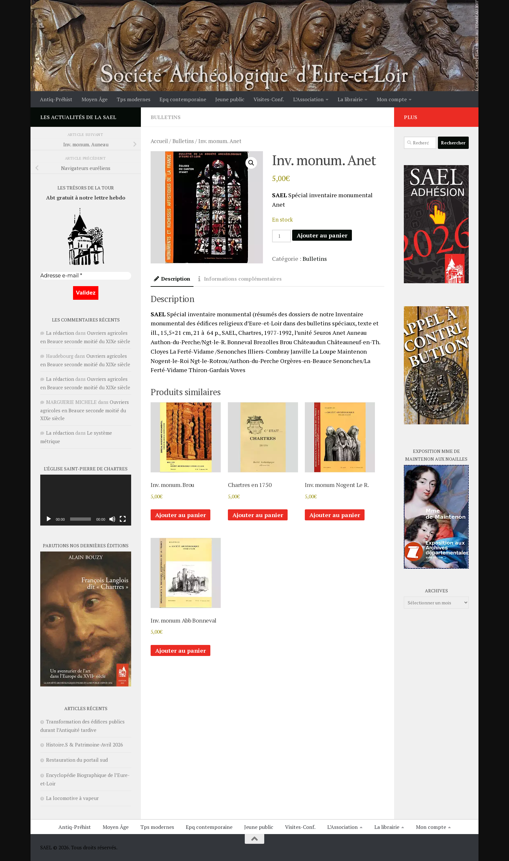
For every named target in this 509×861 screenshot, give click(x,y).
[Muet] (112, 519)
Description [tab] (172, 278)
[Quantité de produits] (281, 236)
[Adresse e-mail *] (85, 276)
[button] (251, 163)
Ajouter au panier (322, 235)
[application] (85, 500)
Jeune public (229, 99)
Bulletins (165, 117)
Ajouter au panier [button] (180, 515)
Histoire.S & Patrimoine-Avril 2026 (84, 744)
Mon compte (392, 99)
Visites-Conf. (269, 99)
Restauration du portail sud (77, 760)
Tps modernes (133, 99)
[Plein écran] (122, 519)
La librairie (350, 99)
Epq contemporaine (182, 99)
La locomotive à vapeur (72, 798)
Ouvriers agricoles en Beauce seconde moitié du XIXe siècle (84, 410)
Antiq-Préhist (56, 99)
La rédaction (60, 333)
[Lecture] (48, 519)
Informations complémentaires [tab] (239, 278)
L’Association (308, 99)
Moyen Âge (94, 99)
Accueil (159, 141)
